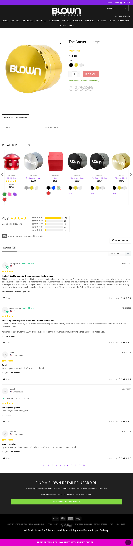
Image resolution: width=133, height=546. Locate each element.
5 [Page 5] (64, 465)
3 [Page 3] (56, 465)
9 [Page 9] (79, 465)
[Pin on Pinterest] (85, 88)
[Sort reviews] (119, 253)
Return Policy (114, 524)
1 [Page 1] (48, 465)
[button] (109, 3)
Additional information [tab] (15, 117)
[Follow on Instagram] (127, 3)
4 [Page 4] (60, 465)
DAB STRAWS (27, 21)
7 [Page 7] (71, 465)
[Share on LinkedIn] (90, 88)
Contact (10, 524)
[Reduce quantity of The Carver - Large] (70, 74)
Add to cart (90, 74)
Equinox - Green (8, 336)
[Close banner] (128, 542)
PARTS (72, 26)
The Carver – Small (77, 178)
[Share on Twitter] (76, 88)
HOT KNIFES (41, 21)
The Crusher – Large (33, 178)
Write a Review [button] (121, 240)
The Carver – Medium (99, 178)
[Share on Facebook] (71, 88)
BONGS (5, 21)
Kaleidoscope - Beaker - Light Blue (16, 292)
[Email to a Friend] (81, 88)
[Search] (125, 8)
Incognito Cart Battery (11, 373)
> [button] (90, 465)
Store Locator (21, 524)
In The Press (67, 526)
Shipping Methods (66, 524)
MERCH (63, 26)
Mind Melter (11, 178)
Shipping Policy (52, 524)
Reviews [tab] (7, 247)
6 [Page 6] (68, 465)
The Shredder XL (121, 178)
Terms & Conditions (36, 524)
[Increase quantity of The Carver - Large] (78, 74)
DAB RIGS (15, 21)
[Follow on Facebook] (124, 3)
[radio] (71, 65)
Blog (123, 524)
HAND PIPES (54, 21)
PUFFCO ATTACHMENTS (72, 21)
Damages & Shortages (83, 524)
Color (70, 61)
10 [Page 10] (84, 465)
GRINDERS (89, 21)
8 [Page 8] (75, 465)
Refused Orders (100, 524)
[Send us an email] (129, 3)
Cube (55, 178)
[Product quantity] (74, 74)
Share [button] (6, 298)
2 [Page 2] (52, 465)
